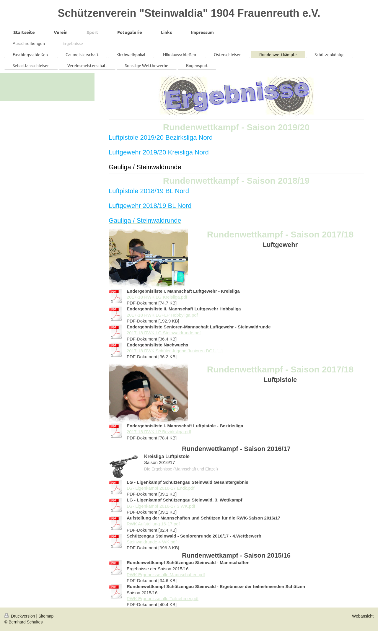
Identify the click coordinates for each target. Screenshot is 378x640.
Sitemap (45, 616)
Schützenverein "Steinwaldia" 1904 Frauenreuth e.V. (189, 13)
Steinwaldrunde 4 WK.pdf (152, 541)
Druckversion (20, 616)
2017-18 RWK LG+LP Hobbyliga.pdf (162, 314)
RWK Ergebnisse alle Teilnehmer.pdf (162, 598)
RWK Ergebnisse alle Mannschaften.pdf (166, 574)
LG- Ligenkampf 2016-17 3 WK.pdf (161, 506)
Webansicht (363, 616)
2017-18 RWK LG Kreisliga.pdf (157, 296)
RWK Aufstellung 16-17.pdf (153, 523)
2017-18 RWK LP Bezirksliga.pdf (159, 431)
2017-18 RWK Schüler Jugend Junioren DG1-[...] (175, 350)
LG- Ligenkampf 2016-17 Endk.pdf (160, 488)
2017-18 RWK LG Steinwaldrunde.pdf (164, 332)
